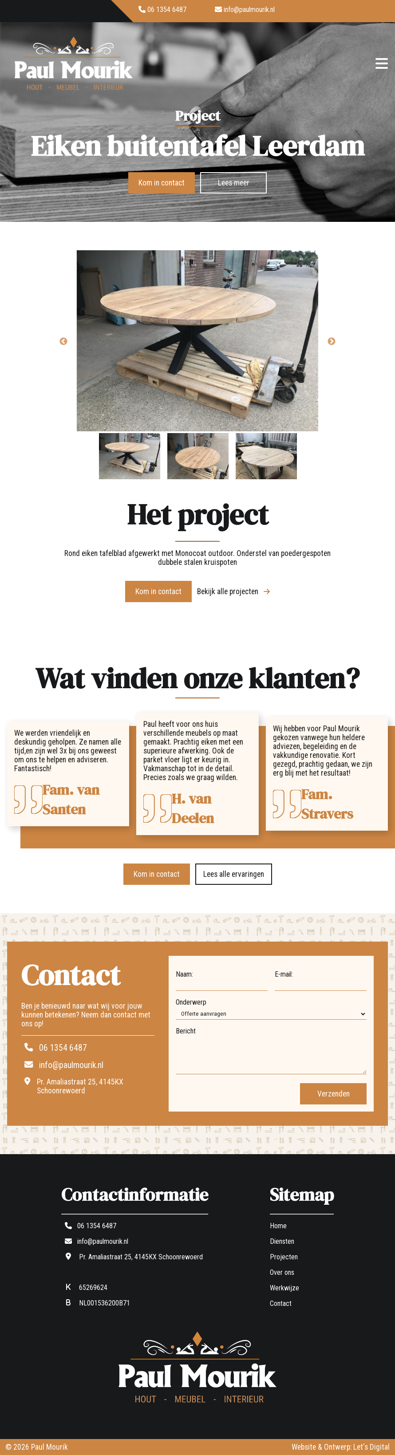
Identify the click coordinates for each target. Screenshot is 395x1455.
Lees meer (233, 182)
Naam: (184, 974)
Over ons (282, 1272)
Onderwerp (191, 1002)
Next (331, 341)
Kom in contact (161, 182)
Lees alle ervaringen (233, 874)
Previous (63, 341)
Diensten (282, 1241)
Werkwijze (284, 1288)
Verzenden (333, 1093)
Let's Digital (371, 1447)
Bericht (186, 1031)
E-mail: (284, 974)
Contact (281, 1303)
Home (278, 1226)
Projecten (284, 1257)
